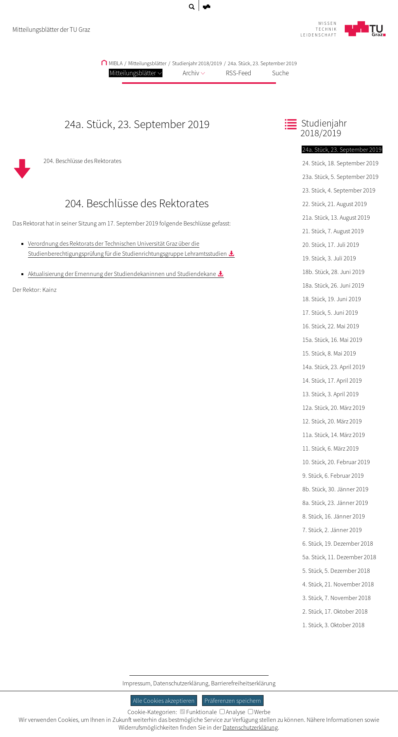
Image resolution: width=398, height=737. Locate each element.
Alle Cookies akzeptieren (164, 700)
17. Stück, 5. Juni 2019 (330, 312)
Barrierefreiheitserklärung (243, 683)
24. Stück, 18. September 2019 (340, 163)
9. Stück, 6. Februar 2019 (333, 475)
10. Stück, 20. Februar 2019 (336, 462)
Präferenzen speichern (232, 700)
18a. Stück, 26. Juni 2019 (333, 285)
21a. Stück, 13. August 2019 (336, 217)
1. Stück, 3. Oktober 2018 (333, 625)
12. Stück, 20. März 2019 (332, 421)
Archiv (194, 73)
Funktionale (198, 712)
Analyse (232, 712)
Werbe (259, 712)
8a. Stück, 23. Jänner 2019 (335, 502)
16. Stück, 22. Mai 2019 (330, 326)
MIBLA (111, 63)
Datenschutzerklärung (180, 683)
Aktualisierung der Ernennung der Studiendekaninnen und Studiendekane (122, 273)
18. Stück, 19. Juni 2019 (331, 299)
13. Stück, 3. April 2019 (330, 394)
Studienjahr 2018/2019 (197, 63)
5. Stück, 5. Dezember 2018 (336, 570)
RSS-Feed (238, 73)
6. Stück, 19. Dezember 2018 (337, 543)
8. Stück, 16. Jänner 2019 (333, 516)
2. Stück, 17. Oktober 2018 (335, 611)
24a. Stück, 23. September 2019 (262, 63)
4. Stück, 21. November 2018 (338, 584)
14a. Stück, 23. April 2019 (333, 367)
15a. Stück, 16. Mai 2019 (332, 339)
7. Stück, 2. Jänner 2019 (332, 530)
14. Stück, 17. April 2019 (332, 380)
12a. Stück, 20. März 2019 (333, 407)
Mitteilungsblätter (136, 73)
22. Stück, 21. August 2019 (334, 204)
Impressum (136, 683)
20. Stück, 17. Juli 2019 (330, 244)
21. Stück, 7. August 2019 (333, 231)
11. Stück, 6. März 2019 (330, 448)
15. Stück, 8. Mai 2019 (329, 353)
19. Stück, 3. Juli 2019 (329, 258)
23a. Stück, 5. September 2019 (340, 176)
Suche (280, 73)
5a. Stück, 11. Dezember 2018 (339, 557)
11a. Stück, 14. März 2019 (333, 435)
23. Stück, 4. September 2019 (338, 190)
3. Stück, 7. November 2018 (336, 598)
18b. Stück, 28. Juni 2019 (333, 272)
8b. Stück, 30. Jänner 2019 (335, 489)
